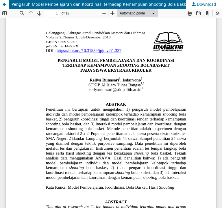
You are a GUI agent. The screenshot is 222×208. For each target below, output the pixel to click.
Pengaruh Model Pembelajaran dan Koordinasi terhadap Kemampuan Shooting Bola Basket (101, 4)
